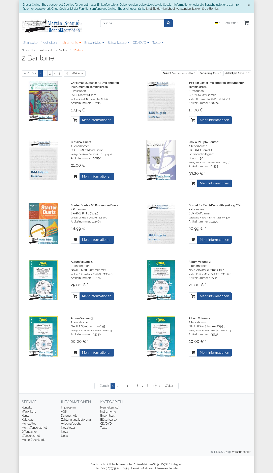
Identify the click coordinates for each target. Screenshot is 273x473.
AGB (64, 411)
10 (236, 73)
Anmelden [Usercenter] (231, 23)
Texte (157, 43)
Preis (209, 73)
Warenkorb (29, 411)
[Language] (217, 23)
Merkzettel (29, 423)
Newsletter (68, 427)
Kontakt (27, 407)
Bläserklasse (118, 43)
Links (64, 435)
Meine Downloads (33, 439)
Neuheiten (49, 43)
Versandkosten (241, 451)
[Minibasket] (246, 23)
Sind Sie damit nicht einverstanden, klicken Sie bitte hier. (182, 8)
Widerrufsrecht (71, 423)
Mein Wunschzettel (34, 427)
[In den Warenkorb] (75, 120)
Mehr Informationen (96, 120)
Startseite (30, 43)
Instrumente (70, 43)
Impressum (68, 407)
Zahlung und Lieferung (76, 419)
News (64, 431)
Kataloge (27, 419)
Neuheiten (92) (109, 407)
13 (67, 73)
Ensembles (94, 43)
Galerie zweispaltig (178, 73)
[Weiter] (78, 73)
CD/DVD (141, 43)
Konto (25, 415)
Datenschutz (69, 415)
